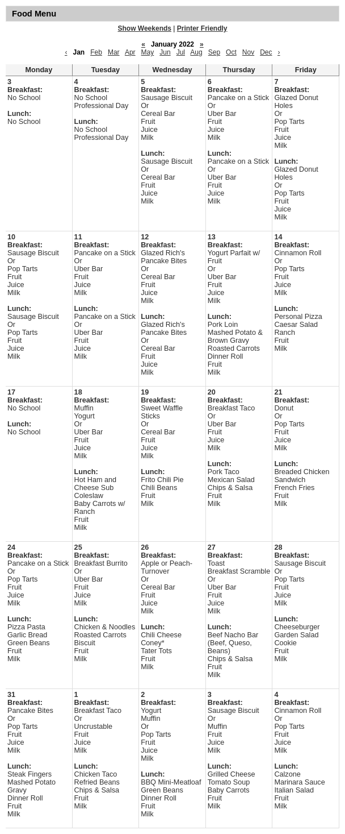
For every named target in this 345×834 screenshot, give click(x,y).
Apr (130, 52)
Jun (164, 52)
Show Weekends (144, 28)
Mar (114, 52)
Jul (180, 52)
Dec (266, 52)
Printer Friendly (202, 28)
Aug (196, 52)
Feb (96, 52)
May (147, 52)
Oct (231, 52)
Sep (214, 52)
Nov (248, 52)
